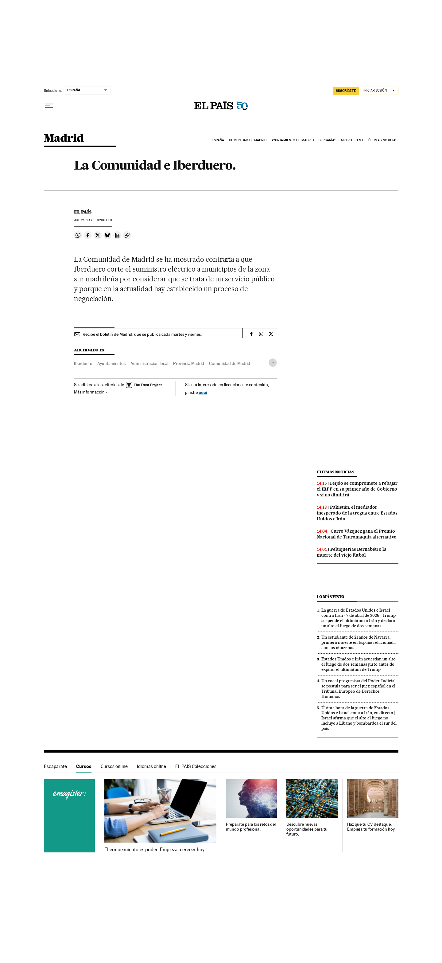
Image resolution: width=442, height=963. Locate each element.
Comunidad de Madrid (248, 140)
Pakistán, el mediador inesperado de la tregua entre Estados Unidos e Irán (357, 513)
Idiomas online (151, 766)
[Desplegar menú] (49, 106)
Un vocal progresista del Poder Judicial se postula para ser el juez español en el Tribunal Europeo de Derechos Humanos (358, 688)
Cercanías (327, 140)
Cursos (83, 766)
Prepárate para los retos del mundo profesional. (251, 827)
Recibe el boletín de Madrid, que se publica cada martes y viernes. (142, 334)
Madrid (63, 139)
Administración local (149, 363)
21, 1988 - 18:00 (93, 220)
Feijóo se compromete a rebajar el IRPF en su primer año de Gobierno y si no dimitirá (357, 489)
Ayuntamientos (111, 363)
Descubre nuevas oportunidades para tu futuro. (306, 829)
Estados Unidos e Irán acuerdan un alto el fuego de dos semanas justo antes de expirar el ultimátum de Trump (358, 664)
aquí (203, 392)
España (218, 140)
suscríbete (346, 90)
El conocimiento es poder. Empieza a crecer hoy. (154, 849)
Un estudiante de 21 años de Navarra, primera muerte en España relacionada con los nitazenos (358, 642)
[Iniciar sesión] (379, 91)
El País (82, 212)
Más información (90, 392)
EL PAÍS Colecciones (195, 766)
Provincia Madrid (188, 363)
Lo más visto (330, 596)
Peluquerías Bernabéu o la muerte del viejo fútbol (351, 552)
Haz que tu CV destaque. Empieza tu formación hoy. (371, 827)
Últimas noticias (382, 140)
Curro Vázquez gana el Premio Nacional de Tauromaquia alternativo (357, 534)
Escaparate (55, 766)
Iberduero (83, 363)
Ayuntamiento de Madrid (292, 140)
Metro (346, 140)
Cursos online (114, 766)
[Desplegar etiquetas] (273, 362)
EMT (360, 140)
